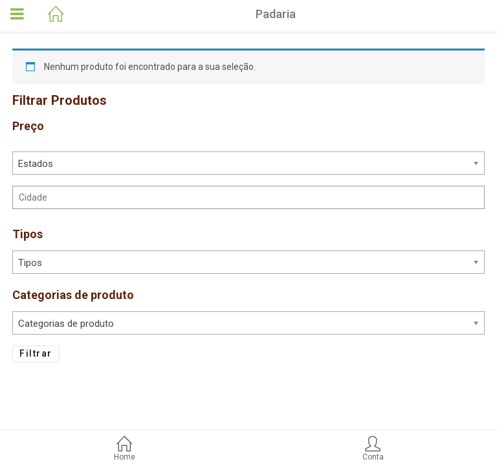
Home (124, 449)
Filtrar (35, 353)
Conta (372, 449)
